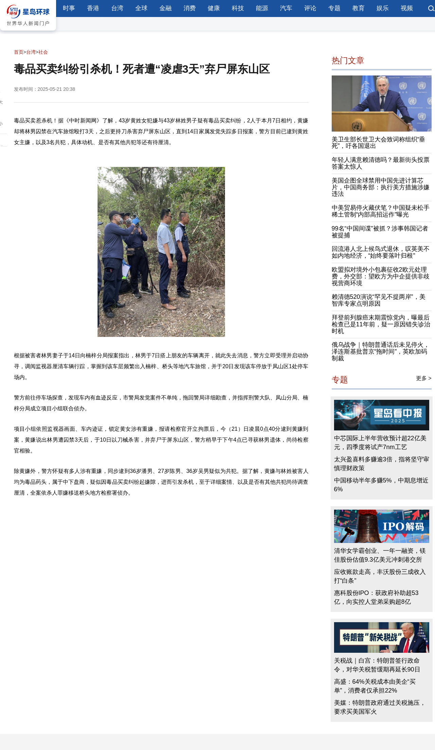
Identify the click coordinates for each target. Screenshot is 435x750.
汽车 (286, 8)
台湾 (117, 8)
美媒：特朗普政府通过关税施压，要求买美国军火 (380, 707)
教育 (358, 8)
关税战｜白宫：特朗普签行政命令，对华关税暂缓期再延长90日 (377, 665)
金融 (165, 8)
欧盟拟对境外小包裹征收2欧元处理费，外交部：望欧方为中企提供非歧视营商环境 (381, 276)
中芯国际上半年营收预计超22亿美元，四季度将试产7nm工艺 (380, 442)
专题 (334, 8)
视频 (407, 8)
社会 (43, 52)
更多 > (424, 378)
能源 (262, 8)
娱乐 (383, 8)
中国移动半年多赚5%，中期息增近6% (381, 485)
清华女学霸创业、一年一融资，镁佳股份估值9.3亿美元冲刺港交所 (380, 555)
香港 (93, 8)
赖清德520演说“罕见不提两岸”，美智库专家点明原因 (378, 300)
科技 (238, 8)
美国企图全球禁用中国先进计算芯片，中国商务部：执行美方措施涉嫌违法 (381, 187)
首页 (18, 52)
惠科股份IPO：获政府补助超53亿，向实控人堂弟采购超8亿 (376, 597)
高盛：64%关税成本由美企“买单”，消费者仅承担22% (375, 686)
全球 (141, 8)
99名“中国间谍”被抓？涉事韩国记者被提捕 (380, 232)
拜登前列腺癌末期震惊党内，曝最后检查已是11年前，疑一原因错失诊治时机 (381, 324)
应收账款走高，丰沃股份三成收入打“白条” (380, 576)
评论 (310, 8)
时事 (69, 8)
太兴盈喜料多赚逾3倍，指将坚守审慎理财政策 (381, 464)
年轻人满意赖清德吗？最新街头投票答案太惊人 (381, 163)
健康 (214, 8)
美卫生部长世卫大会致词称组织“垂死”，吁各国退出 (378, 143)
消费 (190, 8)
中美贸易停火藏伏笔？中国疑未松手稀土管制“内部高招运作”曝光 (381, 211)
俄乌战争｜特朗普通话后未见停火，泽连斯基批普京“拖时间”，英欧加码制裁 (381, 351)
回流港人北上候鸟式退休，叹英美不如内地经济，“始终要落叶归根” (381, 252)
